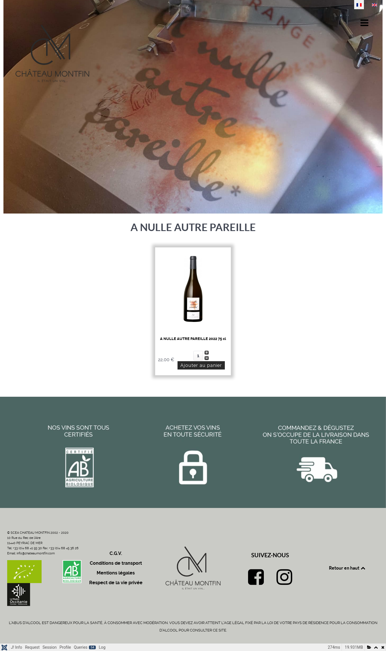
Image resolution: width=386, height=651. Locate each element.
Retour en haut (347, 567)
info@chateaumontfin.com (36, 553)
